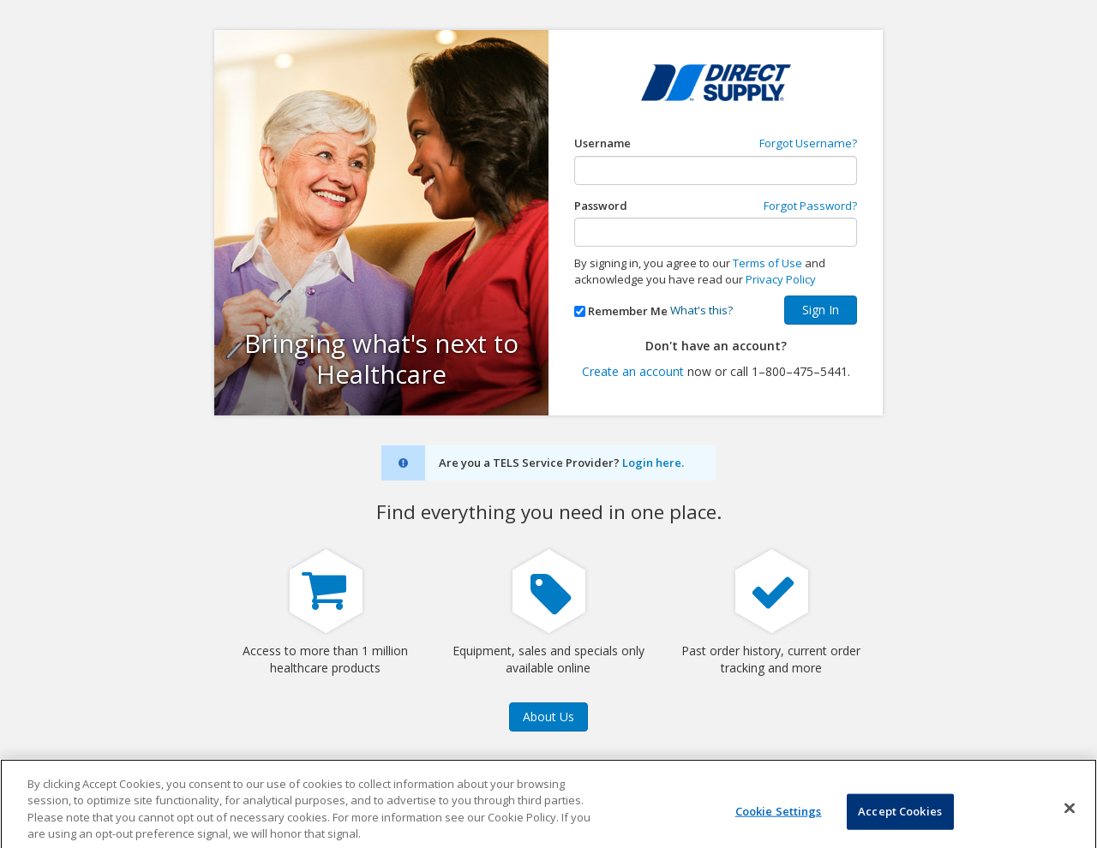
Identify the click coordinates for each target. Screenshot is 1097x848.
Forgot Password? (810, 205)
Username (602, 143)
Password (600, 205)
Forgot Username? (808, 143)
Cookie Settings (778, 820)
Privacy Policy (781, 279)
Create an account (633, 371)
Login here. (653, 462)
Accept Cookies (900, 820)
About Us (548, 716)
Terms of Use (767, 263)
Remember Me (628, 311)
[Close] (1069, 818)
